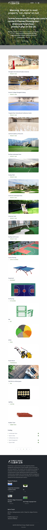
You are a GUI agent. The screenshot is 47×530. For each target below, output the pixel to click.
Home (17, 41)
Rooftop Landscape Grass (14, 154)
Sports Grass (12, 435)
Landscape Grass (13, 433)
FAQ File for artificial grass (14, 381)
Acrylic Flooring (12, 257)
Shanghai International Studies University (18, 71)
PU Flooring (11, 298)
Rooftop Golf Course (13, 237)
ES (23, 489)
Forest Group (25, 41)
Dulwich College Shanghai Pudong (17, 92)
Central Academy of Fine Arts (15, 133)
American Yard (12, 216)
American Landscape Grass (15, 195)
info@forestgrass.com (13, 517)
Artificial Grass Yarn (13, 438)
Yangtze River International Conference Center (20, 113)
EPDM (9, 340)
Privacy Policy (23, 527)
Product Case (13, 73)
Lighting (10, 402)
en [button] (32, 3)
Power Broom (11, 360)
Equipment (11, 278)
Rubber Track (11, 422)
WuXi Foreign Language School (29, 501)
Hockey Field (11, 175)
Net (9, 319)
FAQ (11, 383)
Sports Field (11, 442)
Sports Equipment (13, 440)
